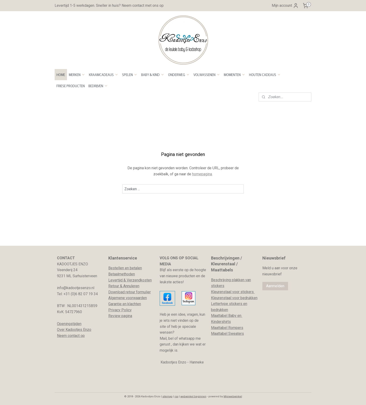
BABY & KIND (152, 74)
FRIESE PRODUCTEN (70, 85)
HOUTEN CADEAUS (265, 74)
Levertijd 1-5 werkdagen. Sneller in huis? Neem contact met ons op (109, 5)
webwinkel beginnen (193, 396)
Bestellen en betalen (125, 268)
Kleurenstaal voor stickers (233, 292)
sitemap (167, 396)
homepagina (202, 174)
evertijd (116, 280)
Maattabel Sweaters (227, 333)
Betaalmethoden (121, 274)
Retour (113, 286)
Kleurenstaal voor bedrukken (234, 298)
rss (176, 396)
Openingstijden (69, 324)
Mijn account (285, 5)
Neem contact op (71, 335)
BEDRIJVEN (98, 85)
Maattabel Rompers (227, 327)
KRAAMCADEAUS (103, 74)
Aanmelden (275, 286)
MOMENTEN (234, 74)
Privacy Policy (120, 310)
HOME (60, 74)
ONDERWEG (179, 74)
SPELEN (129, 74)
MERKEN (77, 74)
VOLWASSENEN (207, 74)
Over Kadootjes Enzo (74, 329)
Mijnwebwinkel (233, 396)
